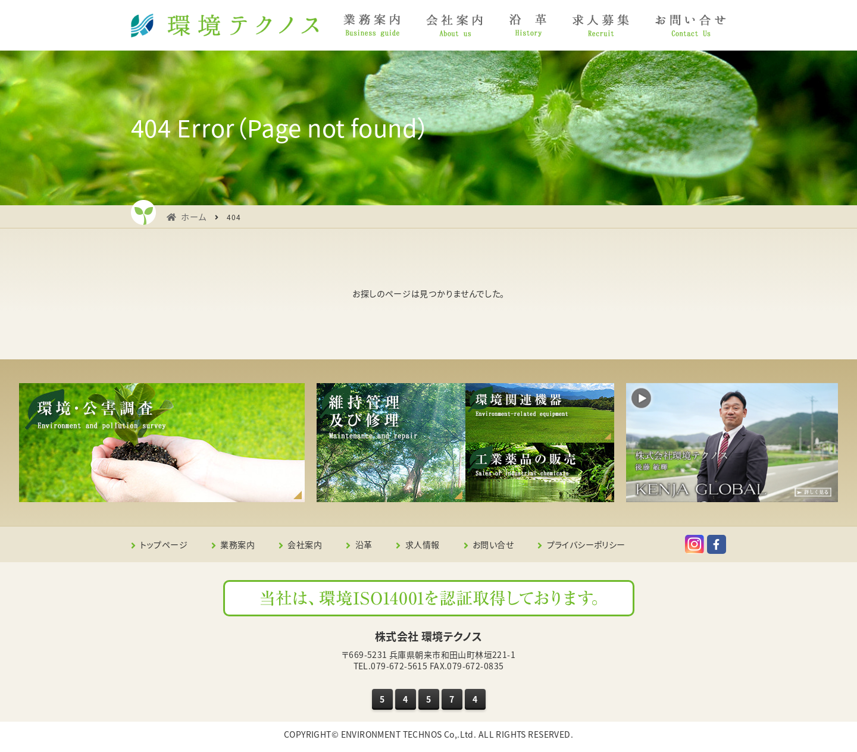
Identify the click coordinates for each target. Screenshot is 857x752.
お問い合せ (493, 544)
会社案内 (304, 544)
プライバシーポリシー (586, 544)
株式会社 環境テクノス (429, 636)
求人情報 (422, 544)
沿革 (364, 544)
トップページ (163, 544)
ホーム (194, 217)
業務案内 (237, 544)
